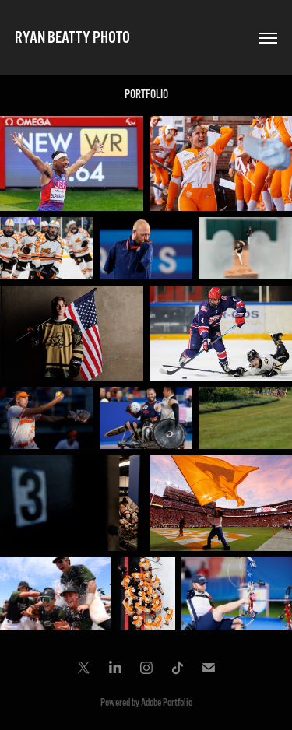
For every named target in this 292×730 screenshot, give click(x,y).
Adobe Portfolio (166, 703)
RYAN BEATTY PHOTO (72, 37)
